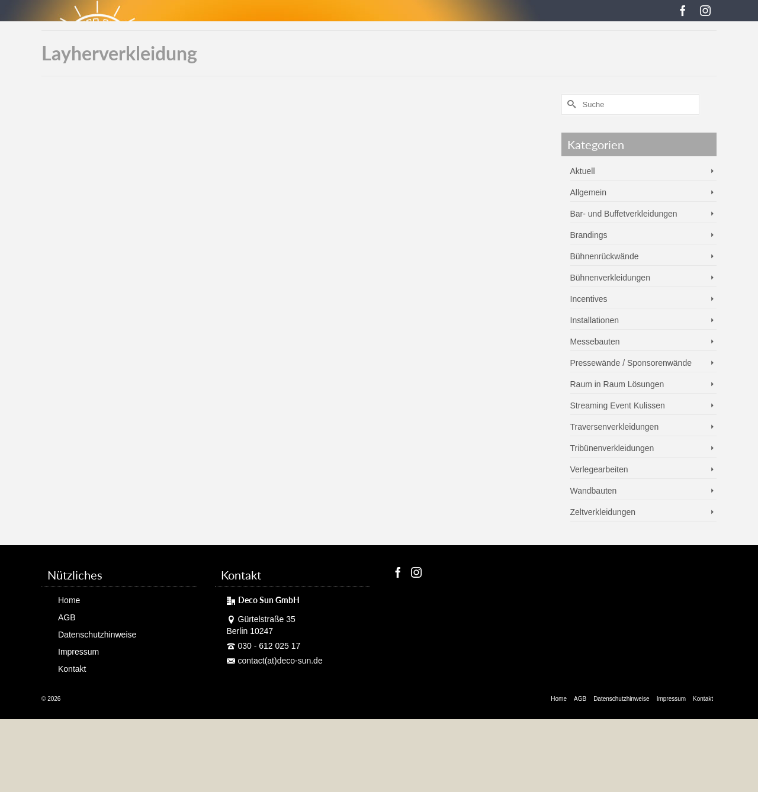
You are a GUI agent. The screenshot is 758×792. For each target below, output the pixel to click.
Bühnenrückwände (604, 256)
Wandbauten (593, 490)
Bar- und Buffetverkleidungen (623, 213)
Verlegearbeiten (599, 469)
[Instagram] (705, 10)
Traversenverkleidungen (614, 427)
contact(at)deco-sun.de (275, 660)
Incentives (589, 299)
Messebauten (595, 341)
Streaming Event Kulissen (617, 405)
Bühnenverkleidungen (610, 277)
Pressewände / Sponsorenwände (631, 363)
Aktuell (582, 171)
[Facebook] (683, 10)
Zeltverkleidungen (603, 512)
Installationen (594, 320)
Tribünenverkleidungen (612, 448)
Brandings (589, 235)
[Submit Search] (570, 104)
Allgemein (588, 192)
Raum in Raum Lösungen (617, 384)
